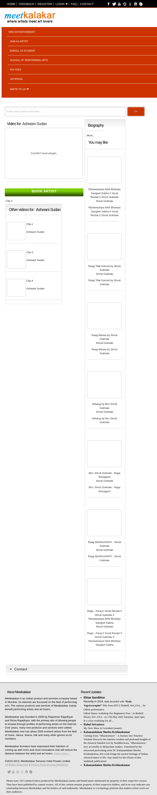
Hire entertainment (21, 32)
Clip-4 (29, 280)
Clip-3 (29, 252)
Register (44, 4)
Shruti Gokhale (104, 201)
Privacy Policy (39, 764)
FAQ (74, 4)
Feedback (26, 4)
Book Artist (44, 191)
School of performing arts (29, 60)
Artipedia (16, 79)
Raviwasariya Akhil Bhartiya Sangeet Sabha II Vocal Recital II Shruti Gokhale (104, 193)
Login (62, 4)
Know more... (61, 753)
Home (11, 4)
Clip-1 (29, 224)
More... (91, 135)
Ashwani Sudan (34, 123)
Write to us (17, 89)
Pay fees (15, 69)
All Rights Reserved (16, 764)
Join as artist (19, 41)
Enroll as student (22, 50)
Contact (87, 4)
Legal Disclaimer (58, 764)
